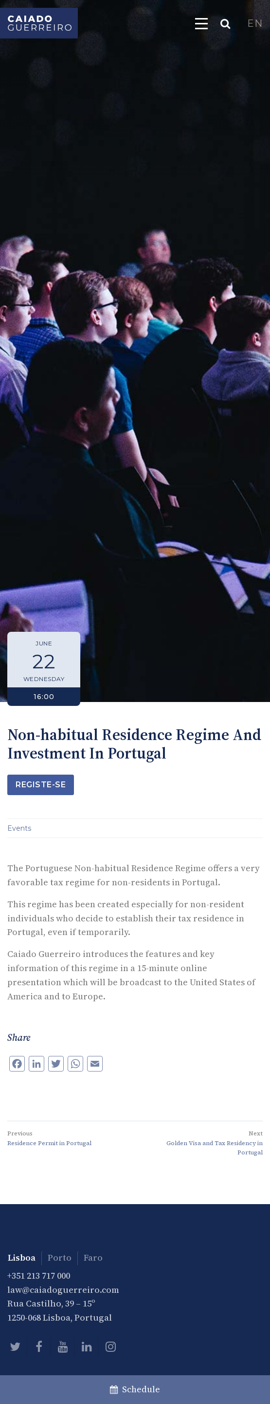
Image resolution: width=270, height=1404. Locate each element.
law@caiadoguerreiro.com (63, 1290)
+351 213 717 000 (38, 1275)
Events (19, 828)
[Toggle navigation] (201, 23)
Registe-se (41, 784)
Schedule (135, 1389)
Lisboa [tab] (22, 1257)
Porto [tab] (60, 1257)
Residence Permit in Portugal (49, 1143)
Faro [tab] (93, 1257)
